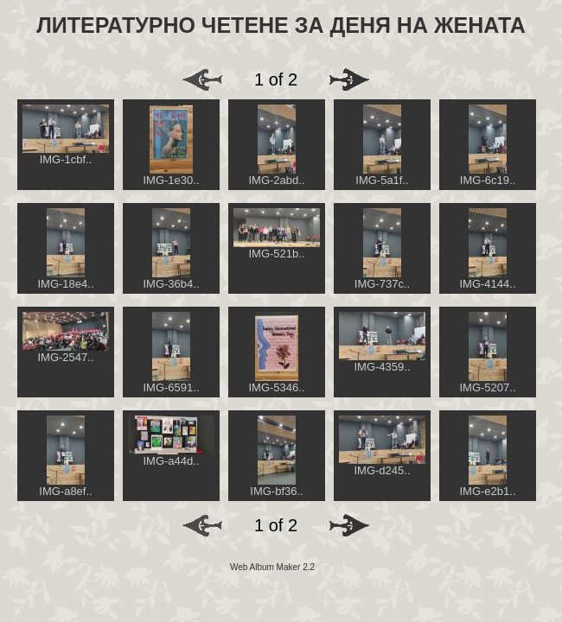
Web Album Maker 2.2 (272, 567)
